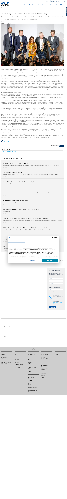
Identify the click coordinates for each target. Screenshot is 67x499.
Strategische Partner (45, 379)
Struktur (2, 358)
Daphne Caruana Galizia (31, 365)
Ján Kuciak (29, 363)
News (15, 354)
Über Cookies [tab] (50, 240)
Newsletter (47, 1)
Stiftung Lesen (17, 362)
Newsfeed (42, 366)
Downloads (43, 369)
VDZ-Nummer (43, 377)
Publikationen (43, 373)
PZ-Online (56, 354)
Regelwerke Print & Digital (19, 365)
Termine (29, 384)
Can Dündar (30, 362)
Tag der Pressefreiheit (32, 367)
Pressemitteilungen (44, 358)
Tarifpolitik (30, 371)
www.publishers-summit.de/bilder (9, 151)
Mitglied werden (4, 355)
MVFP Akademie (3, 365)
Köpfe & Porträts (31, 378)
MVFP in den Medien (44, 368)
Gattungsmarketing (18, 355)
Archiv (42, 360)
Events (51, 4)
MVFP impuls (43, 375)
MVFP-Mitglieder (4, 357)
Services (56, 4)
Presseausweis (44, 371)
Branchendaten (31, 377)
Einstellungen (33, 260)
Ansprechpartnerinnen (44, 365)
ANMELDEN (52, 307)
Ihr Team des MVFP (4, 363)
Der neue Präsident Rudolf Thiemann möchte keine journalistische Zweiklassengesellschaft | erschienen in (23, 192)
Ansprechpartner (18, 367)
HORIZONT (45, 192)
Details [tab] (33, 240)
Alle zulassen (50, 260)
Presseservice (43, 363)
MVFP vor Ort (62, 4)
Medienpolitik (30, 370)
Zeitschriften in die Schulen (19, 360)
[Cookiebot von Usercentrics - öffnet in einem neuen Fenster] (53, 238)
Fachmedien (30, 380)
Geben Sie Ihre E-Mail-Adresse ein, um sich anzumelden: (55, 287)
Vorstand (2, 360)
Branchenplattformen (19, 364)
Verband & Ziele (4, 354)
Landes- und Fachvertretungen (6, 362)
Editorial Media (17, 358)
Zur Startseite (6, 141)
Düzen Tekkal (30, 360)
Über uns (25, 4)
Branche (46, 4)
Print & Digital (32, 4)
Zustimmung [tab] (16, 240)
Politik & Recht (40, 4)
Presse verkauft (17, 359)
